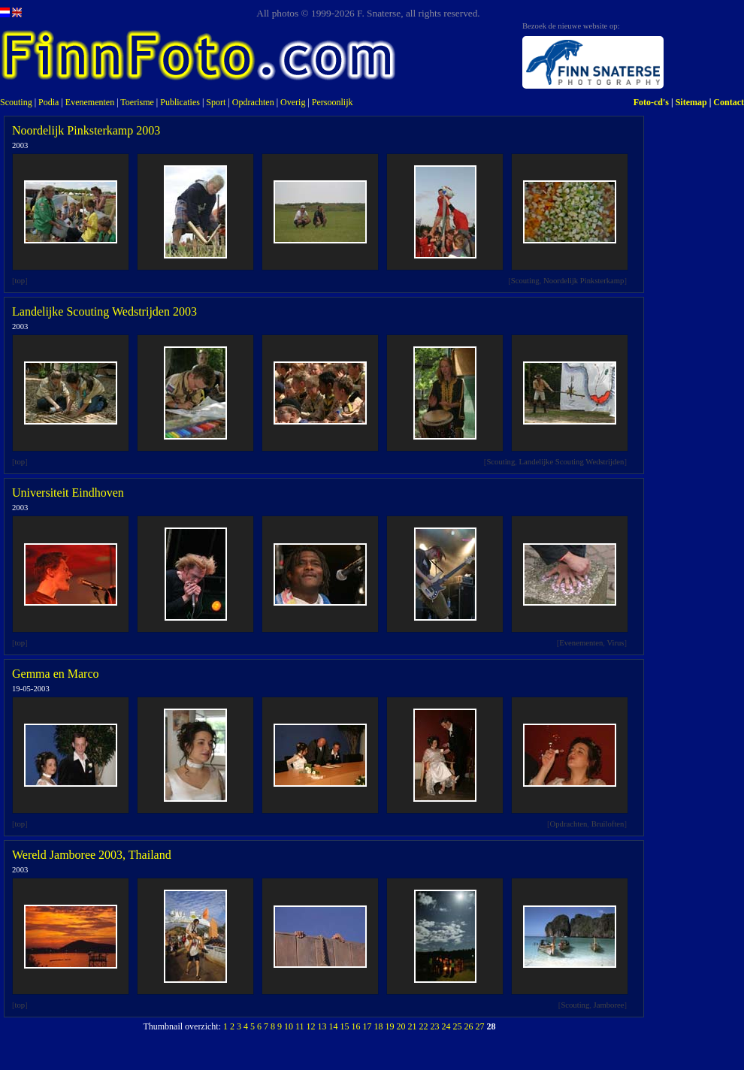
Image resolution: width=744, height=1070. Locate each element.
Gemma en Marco (55, 673)
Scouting (16, 102)
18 (378, 1026)
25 (457, 1026)
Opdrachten (253, 102)
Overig (292, 102)
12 (311, 1026)
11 (299, 1026)
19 (390, 1026)
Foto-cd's (651, 102)
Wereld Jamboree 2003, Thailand (91, 854)
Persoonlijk (332, 102)
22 (423, 1026)
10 (288, 1026)
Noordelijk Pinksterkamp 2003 (86, 130)
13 (322, 1026)
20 (401, 1026)
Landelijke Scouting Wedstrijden (572, 462)
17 (367, 1026)
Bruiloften (608, 824)
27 (480, 1026)
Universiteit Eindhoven (68, 492)
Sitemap (691, 102)
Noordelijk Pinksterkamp (583, 281)
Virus (615, 643)
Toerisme (136, 102)
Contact (728, 102)
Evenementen (89, 102)
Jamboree (609, 1005)
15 (344, 1026)
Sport (215, 102)
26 (468, 1026)
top (20, 281)
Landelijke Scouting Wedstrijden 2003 (104, 311)
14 (333, 1026)
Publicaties (180, 102)
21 (412, 1026)
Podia (48, 102)
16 (356, 1026)
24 (446, 1026)
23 (435, 1026)
